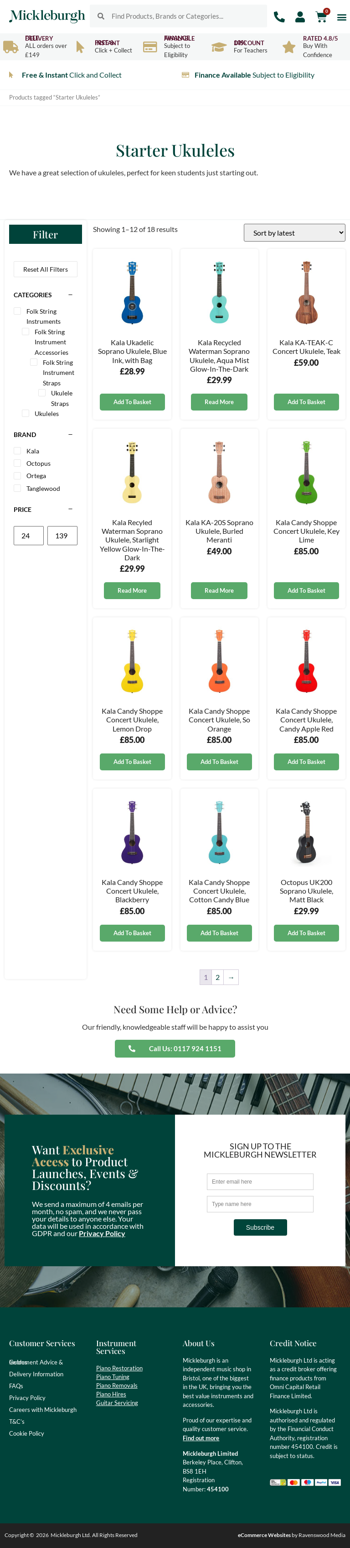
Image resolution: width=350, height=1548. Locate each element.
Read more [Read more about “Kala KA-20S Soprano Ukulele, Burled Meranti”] (219, 590)
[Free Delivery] (11, 47)
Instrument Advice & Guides (36, 1362)
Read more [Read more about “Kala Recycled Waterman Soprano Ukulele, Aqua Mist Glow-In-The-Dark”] (219, 401)
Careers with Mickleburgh (43, 1409)
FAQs (16, 1386)
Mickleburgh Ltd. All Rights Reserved (94, 1535)
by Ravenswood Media (291, 1535)
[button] (341, 16)
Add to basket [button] (132, 401)
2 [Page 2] (218, 977)
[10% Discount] (219, 47)
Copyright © (19, 1535)
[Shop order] (294, 233)
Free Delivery (39, 38)
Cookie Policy (26, 1433)
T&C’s (17, 1421)
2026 (42, 1535)
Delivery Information (36, 1374)
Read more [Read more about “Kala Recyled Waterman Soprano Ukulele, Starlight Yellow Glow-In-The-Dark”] (132, 590)
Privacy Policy (102, 1233)
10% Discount (249, 43)
